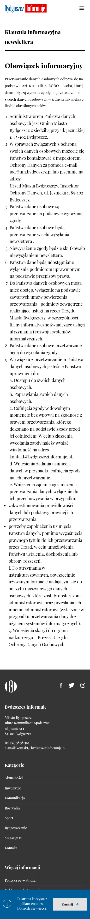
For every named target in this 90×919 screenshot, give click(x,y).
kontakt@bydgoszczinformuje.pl (41, 748)
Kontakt (11, 848)
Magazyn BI (13, 838)
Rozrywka (12, 808)
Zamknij (67, 904)
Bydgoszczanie (16, 828)
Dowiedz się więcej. (32, 908)
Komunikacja (15, 798)
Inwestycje (13, 788)
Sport (9, 818)
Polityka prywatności (20, 880)
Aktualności (14, 778)
